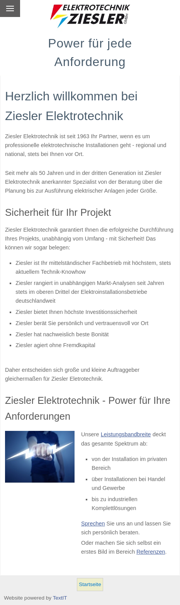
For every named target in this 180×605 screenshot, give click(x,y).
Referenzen (150, 552)
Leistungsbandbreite (126, 434)
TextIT (60, 598)
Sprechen (93, 523)
